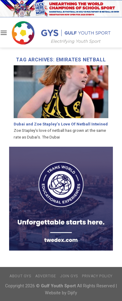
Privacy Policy (97, 276)
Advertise (45, 276)
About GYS (20, 276)
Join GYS (69, 276)
